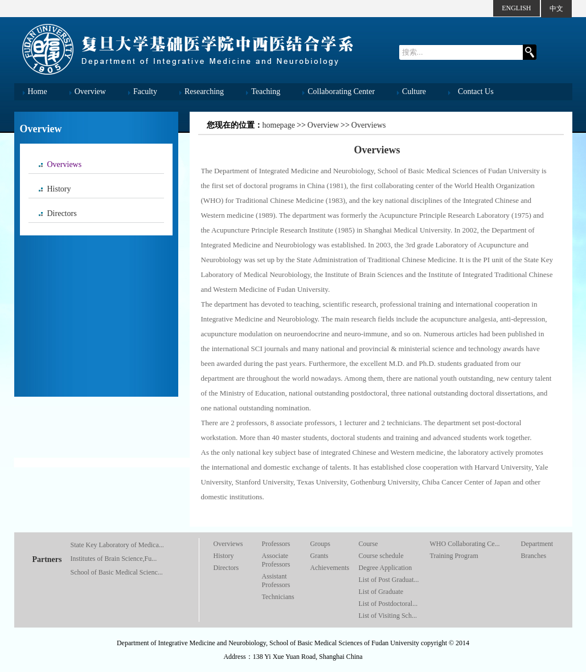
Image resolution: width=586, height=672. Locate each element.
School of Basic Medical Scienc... (117, 572)
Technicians (278, 597)
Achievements (330, 568)
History (59, 189)
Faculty (145, 91)
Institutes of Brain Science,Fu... (114, 559)
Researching (204, 91)
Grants (319, 556)
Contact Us (476, 91)
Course (368, 544)
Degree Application (385, 568)
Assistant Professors (276, 580)
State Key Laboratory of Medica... (117, 545)
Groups (320, 544)
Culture (414, 91)
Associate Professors (276, 560)
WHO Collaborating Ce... (465, 544)
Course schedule (381, 556)
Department (537, 544)
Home (37, 91)
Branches (534, 556)
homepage (279, 125)
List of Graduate (381, 592)
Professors (276, 544)
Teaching (265, 91)
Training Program (454, 556)
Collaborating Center (341, 91)
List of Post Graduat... (389, 580)
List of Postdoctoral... (388, 604)
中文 (556, 9)
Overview (90, 91)
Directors (62, 213)
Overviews (64, 164)
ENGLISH (516, 8)
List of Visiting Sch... (388, 616)
